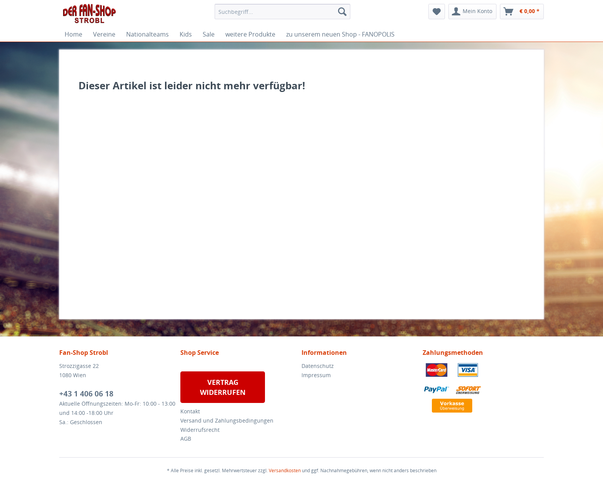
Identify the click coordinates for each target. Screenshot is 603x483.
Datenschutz (318, 365)
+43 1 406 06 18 (86, 394)
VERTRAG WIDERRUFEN (223, 387)
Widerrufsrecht (200, 429)
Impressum (316, 375)
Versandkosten (285, 470)
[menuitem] (282, 11)
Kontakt (190, 411)
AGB (185, 438)
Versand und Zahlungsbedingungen (226, 420)
